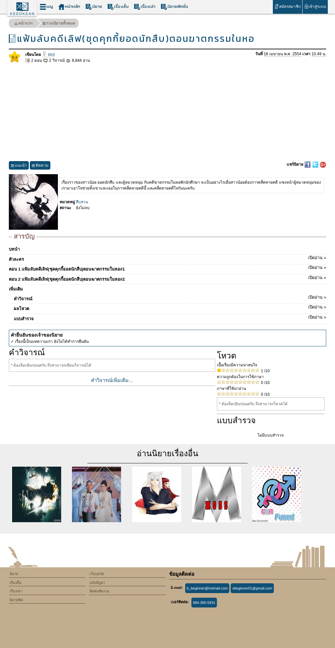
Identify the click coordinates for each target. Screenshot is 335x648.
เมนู (46, 6)
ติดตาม (40, 166)
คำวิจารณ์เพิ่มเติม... (112, 380)
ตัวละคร (167, 258)
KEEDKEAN (22, 14)
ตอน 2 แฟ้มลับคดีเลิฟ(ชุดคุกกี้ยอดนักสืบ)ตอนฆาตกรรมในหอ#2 (167, 278)
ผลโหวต (170, 307)
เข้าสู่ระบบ (315, 6)
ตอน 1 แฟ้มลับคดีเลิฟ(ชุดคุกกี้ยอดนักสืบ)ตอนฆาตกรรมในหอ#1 (167, 268)
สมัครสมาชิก (287, 6)
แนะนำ (19, 166)
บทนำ (14, 249)
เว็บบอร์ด (97, 574)
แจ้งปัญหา (97, 583)
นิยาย (93, 6)
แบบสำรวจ (170, 317)
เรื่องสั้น (118, 6)
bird (48, 54)
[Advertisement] (167, 112)
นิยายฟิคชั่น (174, 6)
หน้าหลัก (69, 6)
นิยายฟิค (16, 600)
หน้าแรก (23, 24)
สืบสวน (82, 202)
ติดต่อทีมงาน (100, 591)
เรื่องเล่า (144, 6)
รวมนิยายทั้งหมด (59, 24)
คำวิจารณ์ (170, 297)
